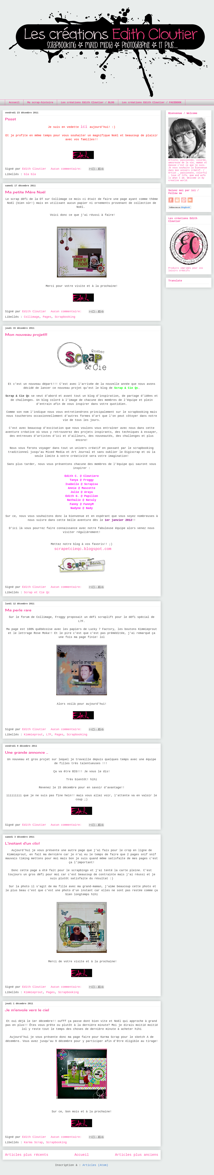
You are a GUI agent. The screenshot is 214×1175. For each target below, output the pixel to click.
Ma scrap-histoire (40, 102)
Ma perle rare (18, 610)
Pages (47, 316)
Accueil (14, 102)
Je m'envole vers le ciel (27, 1010)
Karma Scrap (33, 1142)
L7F (48, 734)
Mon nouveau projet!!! (26, 334)
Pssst (10, 119)
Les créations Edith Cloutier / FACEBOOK (151, 102)
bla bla (30, 174)
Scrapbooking (65, 316)
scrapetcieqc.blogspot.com (82, 549)
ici (84, 127)
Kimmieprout (33, 734)
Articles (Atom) (95, 1165)
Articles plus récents (26, 1155)
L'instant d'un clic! (22, 843)
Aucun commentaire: (67, 168)
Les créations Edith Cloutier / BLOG (87, 102)
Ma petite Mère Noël (25, 192)
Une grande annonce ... (26, 752)
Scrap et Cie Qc (37, 592)
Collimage (31, 316)
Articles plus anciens (136, 1155)
